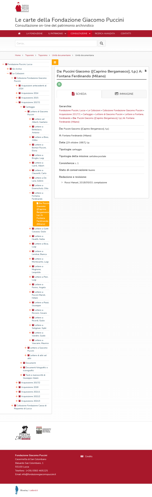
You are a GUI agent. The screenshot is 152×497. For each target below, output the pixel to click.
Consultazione (81, 34)
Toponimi (29, 55)
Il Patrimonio (57, 34)
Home (18, 55)
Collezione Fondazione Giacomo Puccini (123, 110)
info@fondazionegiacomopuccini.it (39, 474)
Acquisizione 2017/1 (70, 114)
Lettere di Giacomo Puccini (109, 114)
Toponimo (43, 55)
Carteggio (88, 114)
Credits (86, 456)
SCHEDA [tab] (79, 94)
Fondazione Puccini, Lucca (72, 110)
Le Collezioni (94, 110)
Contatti (126, 33)
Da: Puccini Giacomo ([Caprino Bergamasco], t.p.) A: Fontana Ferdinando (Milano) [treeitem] (43, 213)
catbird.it (34, 490)
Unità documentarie (61, 55)
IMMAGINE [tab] (124, 94)
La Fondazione (34, 33)
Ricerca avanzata (105, 33)
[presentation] (3, 64)
